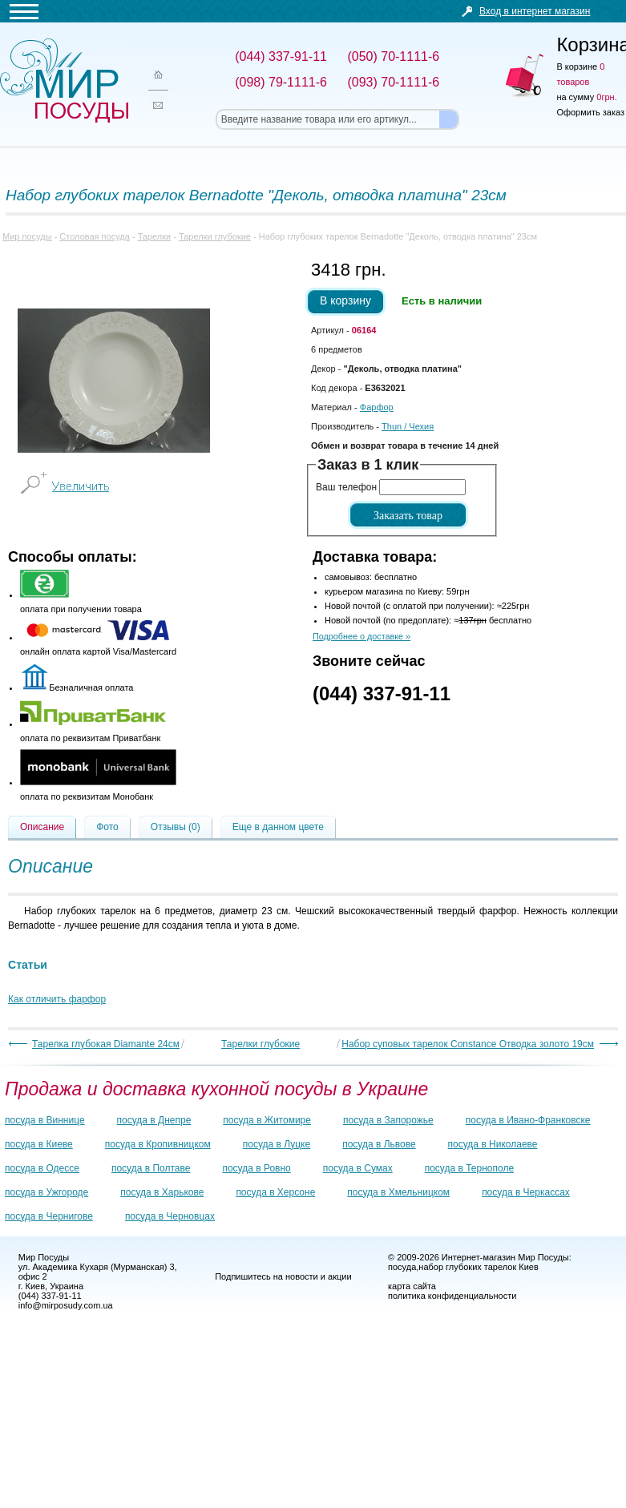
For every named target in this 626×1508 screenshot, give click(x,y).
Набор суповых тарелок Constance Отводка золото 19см (467, 1044)
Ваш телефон (346, 487)
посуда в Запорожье (388, 1120)
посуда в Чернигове (49, 1216)
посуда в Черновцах (170, 1216)
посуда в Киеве (39, 1144)
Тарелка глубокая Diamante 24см (106, 1044)
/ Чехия (408, 426)
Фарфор (377, 407)
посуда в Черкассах (526, 1192)
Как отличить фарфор (57, 999)
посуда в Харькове (162, 1192)
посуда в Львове (378, 1144)
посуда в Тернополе (469, 1168)
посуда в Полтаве (150, 1168)
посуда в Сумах (358, 1168)
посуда (402, 1267)
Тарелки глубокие (215, 236)
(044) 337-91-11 (381, 693)
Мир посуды (64, 80)
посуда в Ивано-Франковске (528, 1120)
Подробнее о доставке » (361, 636)
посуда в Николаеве (493, 1144)
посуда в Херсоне (275, 1192)
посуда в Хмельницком (398, 1192)
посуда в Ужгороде (46, 1192)
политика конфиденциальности (452, 1295)
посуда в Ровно (256, 1168)
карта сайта (412, 1286)
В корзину (345, 300)
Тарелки (155, 236)
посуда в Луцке (276, 1144)
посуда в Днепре (154, 1120)
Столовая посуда (94, 236)
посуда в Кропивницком (158, 1144)
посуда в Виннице (45, 1120)
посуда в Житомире (267, 1120)
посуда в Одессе (42, 1168)
